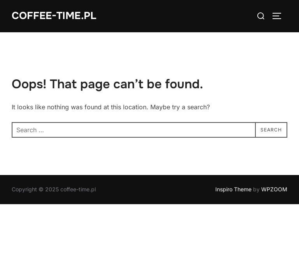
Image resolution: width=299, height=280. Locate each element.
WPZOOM (274, 189)
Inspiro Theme (233, 189)
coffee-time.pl (54, 15)
